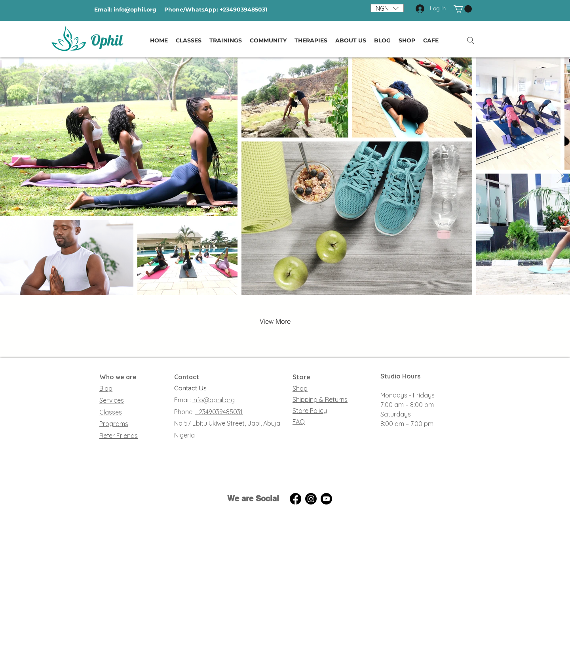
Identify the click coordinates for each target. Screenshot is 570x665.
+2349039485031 (219, 412)
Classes (110, 412)
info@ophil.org (135, 9)
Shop (300, 388)
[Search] (470, 40)
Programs (113, 424)
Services (111, 400)
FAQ (299, 422)
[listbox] (387, 8)
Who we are (118, 377)
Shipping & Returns (320, 399)
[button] (387, 8)
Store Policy (310, 411)
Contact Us (190, 388)
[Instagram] (311, 498)
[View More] (275, 321)
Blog (105, 388)
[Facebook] (295, 498)
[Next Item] (560, 176)
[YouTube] (326, 498)
